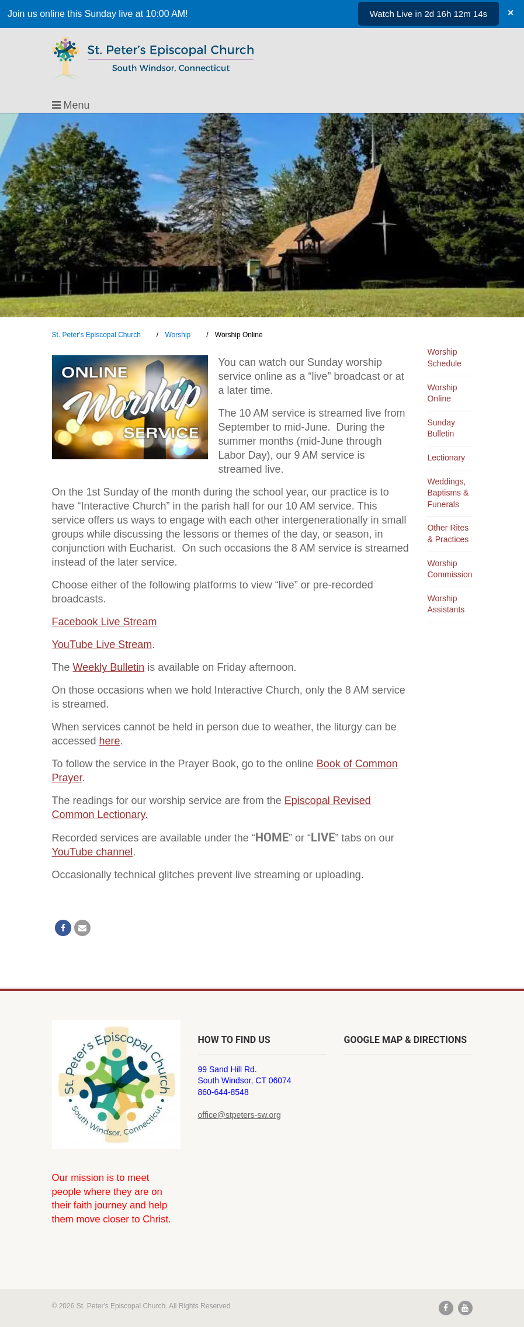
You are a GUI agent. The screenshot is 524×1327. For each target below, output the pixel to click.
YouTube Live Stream (102, 644)
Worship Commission (449, 569)
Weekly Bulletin (109, 667)
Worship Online (442, 393)
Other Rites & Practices (448, 533)
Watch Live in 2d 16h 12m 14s (428, 14)
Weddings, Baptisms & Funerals (448, 493)
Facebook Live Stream (104, 622)
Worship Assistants (445, 604)
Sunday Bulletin (440, 428)
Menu (71, 105)
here (109, 741)
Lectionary (446, 457)
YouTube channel (92, 852)
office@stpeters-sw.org (239, 1115)
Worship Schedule (444, 357)
